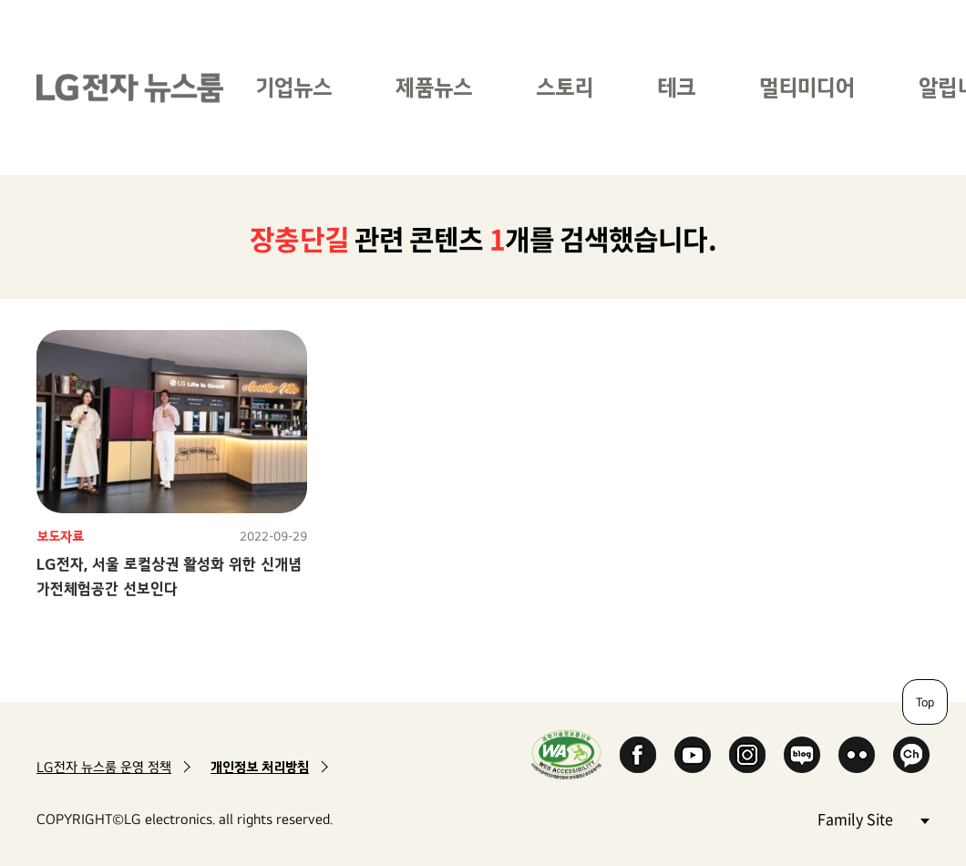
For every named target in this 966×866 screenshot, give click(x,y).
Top (925, 702)
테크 (676, 87)
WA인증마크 (566, 754)
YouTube (692, 755)
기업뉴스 (293, 87)
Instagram (747, 755)
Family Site (873, 818)
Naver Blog (802, 755)
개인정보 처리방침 (260, 767)
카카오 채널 (911, 755)
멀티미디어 (807, 87)
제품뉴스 (434, 87)
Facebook (638, 755)
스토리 (564, 87)
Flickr (856, 755)
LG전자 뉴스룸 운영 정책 (103, 767)
